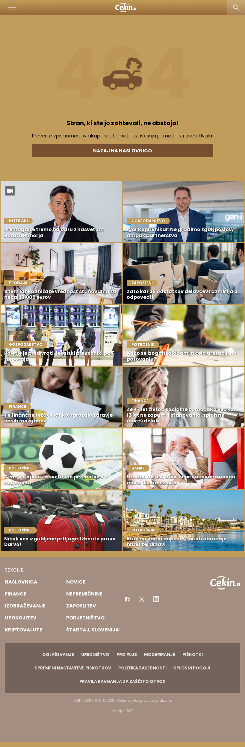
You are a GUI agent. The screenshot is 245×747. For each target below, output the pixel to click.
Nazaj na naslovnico (122, 150)
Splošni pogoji (192, 668)
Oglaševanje (58, 654)
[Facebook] (127, 599)
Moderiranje (159, 654)
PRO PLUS (127, 654)
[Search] (236, 7)
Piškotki (192, 654)
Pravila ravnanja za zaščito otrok (122, 681)
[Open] (12, 7)
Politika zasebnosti (142, 668)
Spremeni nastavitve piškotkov (73, 668)
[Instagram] (156, 599)
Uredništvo (95, 654)
